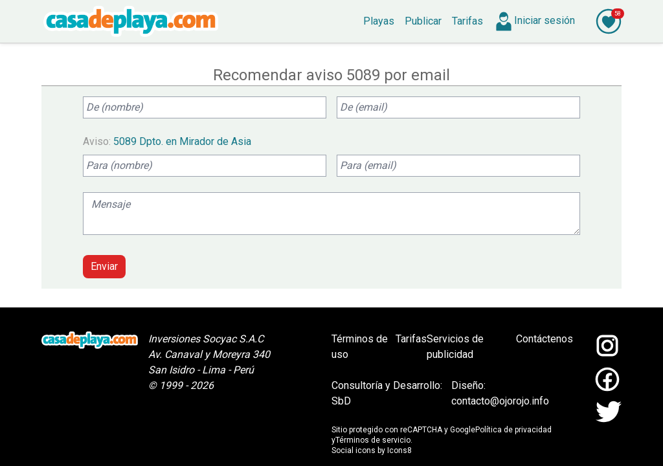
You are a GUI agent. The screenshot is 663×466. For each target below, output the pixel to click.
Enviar (104, 266)
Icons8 (399, 450)
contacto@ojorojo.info (500, 401)
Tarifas (411, 339)
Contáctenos (544, 339)
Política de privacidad (513, 429)
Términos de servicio (372, 440)
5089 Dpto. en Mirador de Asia (182, 141)
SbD (341, 401)
